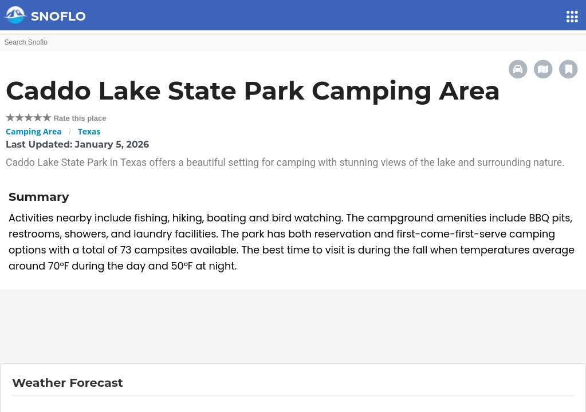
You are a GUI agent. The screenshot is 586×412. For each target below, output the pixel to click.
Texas (89, 131)
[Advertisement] (293, 326)
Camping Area (34, 131)
